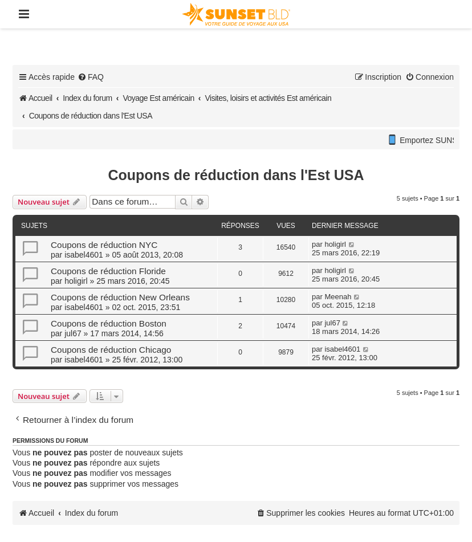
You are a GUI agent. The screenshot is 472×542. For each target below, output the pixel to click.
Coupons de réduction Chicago (111, 349)
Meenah (337, 296)
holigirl (335, 244)
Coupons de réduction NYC (104, 245)
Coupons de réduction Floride (108, 271)
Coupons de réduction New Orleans (120, 297)
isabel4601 (83, 254)
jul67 (73, 333)
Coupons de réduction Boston (108, 323)
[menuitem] (91, 76)
